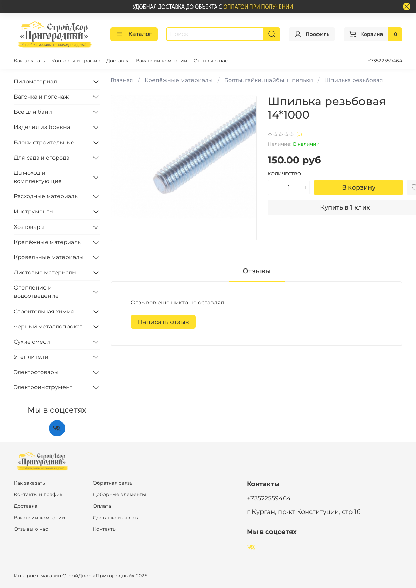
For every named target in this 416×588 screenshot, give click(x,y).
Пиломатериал (35, 81)
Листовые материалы (45, 272)
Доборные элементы (119, 494)
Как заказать (29, 61)
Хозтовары (29, 227)
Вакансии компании (161, 61)
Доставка (118, 61)
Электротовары (36, 372)
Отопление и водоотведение (36, 291)
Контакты (105, 529)
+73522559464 (385, 61)
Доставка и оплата (116, 518)
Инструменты (34, 211)
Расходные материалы (46, 196)
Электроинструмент (43, 387)
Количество (284, 173)
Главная (122, 80)
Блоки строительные (44, 142)
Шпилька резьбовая (353, 80)
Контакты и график (75, 61)
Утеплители (31, 357)
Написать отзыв (163, 322)
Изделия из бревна (42, 127)
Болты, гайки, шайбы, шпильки (268, 80)
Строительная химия (44, 311)
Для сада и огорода (41, 157)
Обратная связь (112, 483)
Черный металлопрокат (48, 326)
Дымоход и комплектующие (38, 177)
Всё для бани (33, 112)
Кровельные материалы (49, 257)
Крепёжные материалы (179, 80)
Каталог (134, 34)
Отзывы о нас (211, 61)
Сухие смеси (32, 341)
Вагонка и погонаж (41, 96)
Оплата (102, 506)
